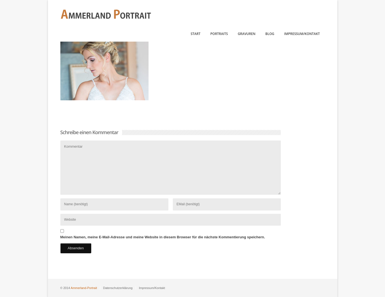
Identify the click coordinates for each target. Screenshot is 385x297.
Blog (269, 33)
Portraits (219, 33)
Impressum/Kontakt (302, 33)
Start (196, 33)
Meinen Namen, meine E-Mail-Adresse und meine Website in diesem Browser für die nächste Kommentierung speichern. (162, 237)
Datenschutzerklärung (118, 288)
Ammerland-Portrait (84, 288)
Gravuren (246, 33)
